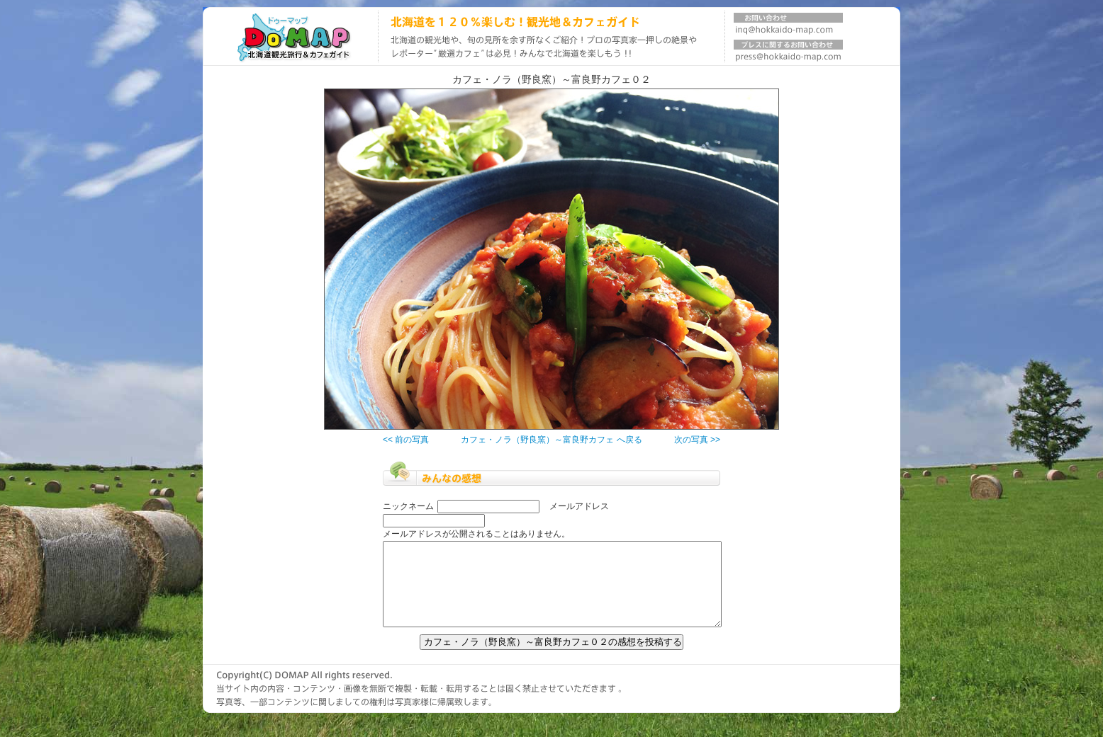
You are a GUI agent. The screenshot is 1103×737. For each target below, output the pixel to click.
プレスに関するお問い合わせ (788, 53)
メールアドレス (579, 506)
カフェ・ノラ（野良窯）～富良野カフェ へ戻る (551, 440)
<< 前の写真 (406, 440)
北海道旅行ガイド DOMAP (290, 36)
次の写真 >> (697, 440)
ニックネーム (408, 506)
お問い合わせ (788, 26)
